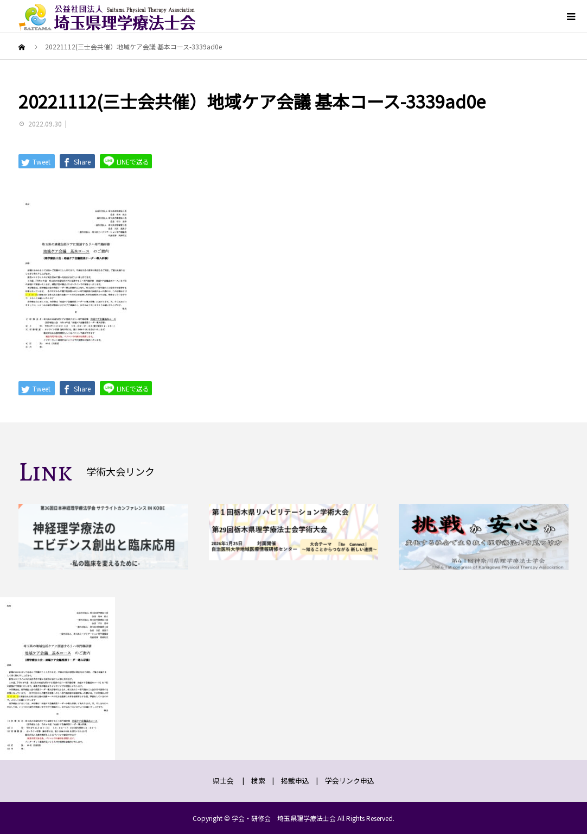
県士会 (223, 780)
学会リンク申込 (349, 780)
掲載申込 (295, 780)
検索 (258, 780)
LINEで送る (126, 161)
